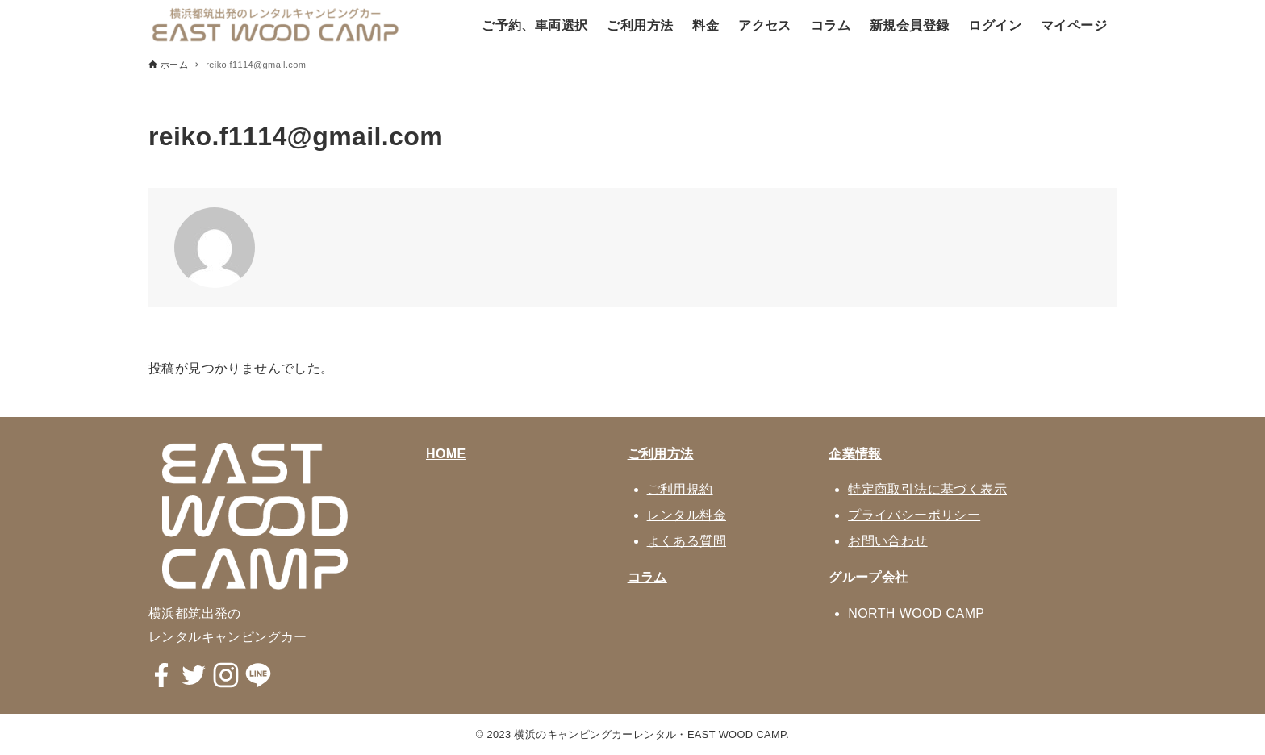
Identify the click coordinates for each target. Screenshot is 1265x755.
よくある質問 (686, 541)
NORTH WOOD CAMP (916, 613)
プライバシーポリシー (914, 515)
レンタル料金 (686, 515)
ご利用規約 (680, 489)
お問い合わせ (887, 541)
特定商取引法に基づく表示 (927, 489)
